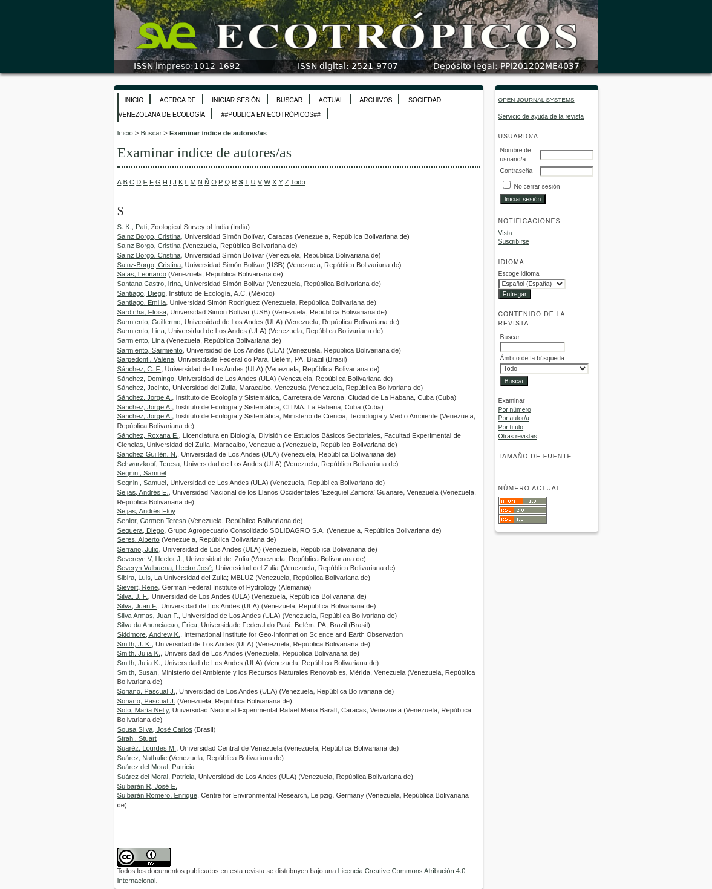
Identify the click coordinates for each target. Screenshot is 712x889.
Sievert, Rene (137, 587)
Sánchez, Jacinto (143, 387)
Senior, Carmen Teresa (151, 520)
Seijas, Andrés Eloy (146, 511)
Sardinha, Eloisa (141, 312)
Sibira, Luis (134, 577)
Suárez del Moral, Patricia (156, 766)
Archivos (375, 100)
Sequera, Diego (141, 530)
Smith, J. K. (134, 644)
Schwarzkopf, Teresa (148, 463)
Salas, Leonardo (141, 274)
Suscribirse (513, 241)
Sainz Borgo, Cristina (149, 236)
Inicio (134, 100)
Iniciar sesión (236, 100)
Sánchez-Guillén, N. (147, 454)
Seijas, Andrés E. (143, 492)
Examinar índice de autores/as (218, 133)
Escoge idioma (519, 273)
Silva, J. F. (132, 596)
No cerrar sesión (537, 186)
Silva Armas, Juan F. (147, 615)
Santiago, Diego (141, 293)
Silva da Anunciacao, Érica (157, 624)
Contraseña (516, 171)
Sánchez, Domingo (146, 378)
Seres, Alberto (138, 539)
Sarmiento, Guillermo (149, 321)
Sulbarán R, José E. (147, 786)
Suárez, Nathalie (142, 757)
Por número (514, 409)
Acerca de (178, 100)
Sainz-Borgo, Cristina (149, 265)
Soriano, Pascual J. (146, 691)
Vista (505, 233)
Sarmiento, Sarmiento (150, 350)
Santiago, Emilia (141, 302)
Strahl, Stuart (137, 738)
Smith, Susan (137, 672)
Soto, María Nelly (143, 710)
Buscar (289, 100)
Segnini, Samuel (141, 473)
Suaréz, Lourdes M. (147, 748)
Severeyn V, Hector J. (150, 558)
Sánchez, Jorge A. (144, 397)
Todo (298, 182)
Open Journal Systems (536, 99)
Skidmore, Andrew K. (148, 634)
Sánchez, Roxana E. (148, 435)
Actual (331, 100)
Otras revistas (517, 436)
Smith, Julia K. (139, 653)
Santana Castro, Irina (149, 283)
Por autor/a (513, 418)
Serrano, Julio (138, 549)
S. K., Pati (132, 226)
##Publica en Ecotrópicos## (271, 114)
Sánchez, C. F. (139, 369)
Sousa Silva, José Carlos (154, 729)
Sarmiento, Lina (141, 330)
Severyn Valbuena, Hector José (164, 568)
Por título (511, 427)
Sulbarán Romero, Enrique (157, 795)
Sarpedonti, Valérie (145, 359)
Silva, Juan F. (137, 606)
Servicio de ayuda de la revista (541, 116)
